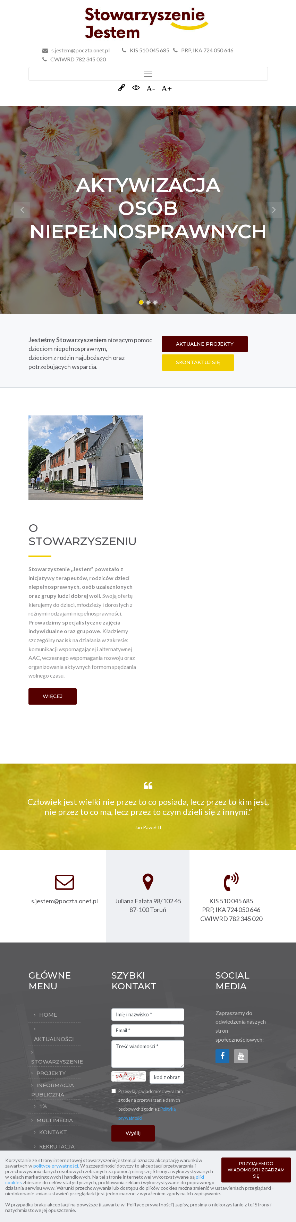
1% (43, 1106)
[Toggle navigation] (148, 74)
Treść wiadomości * (147, 1054)
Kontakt (53, 1132)
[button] (22, 210)
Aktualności (54, 1038)
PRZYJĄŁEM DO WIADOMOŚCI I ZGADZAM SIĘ (256, 1170)
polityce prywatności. (56, 1166)
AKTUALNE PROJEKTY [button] (205, 344)
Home (48, 1014)
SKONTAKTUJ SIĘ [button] (198, 362)
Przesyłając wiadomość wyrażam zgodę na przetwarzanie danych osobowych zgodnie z (150, 1104)
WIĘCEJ (52, 696)
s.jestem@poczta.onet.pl (80, 50)
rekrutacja (57, 1146)
